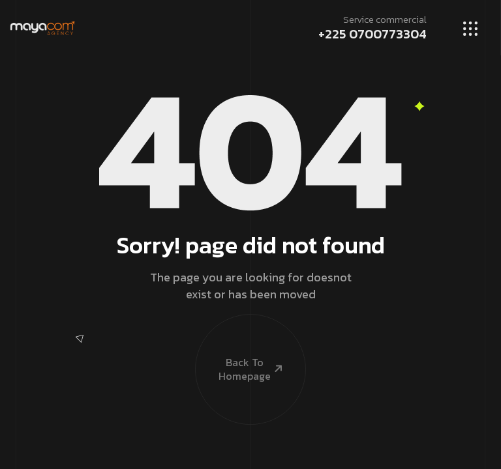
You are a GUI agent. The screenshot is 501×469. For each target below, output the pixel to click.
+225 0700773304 (372, 33)
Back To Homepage (239, 348)
